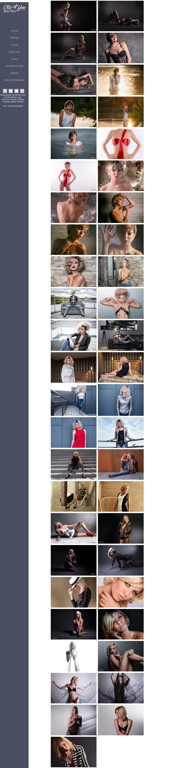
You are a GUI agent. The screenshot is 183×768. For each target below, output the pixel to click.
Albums (14, 73)
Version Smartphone (14, 80)
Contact (14, 44)
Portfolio (14, 37)
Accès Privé (14, 52)
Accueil (14, 30)
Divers (14, 59)
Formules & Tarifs (14, 66)
